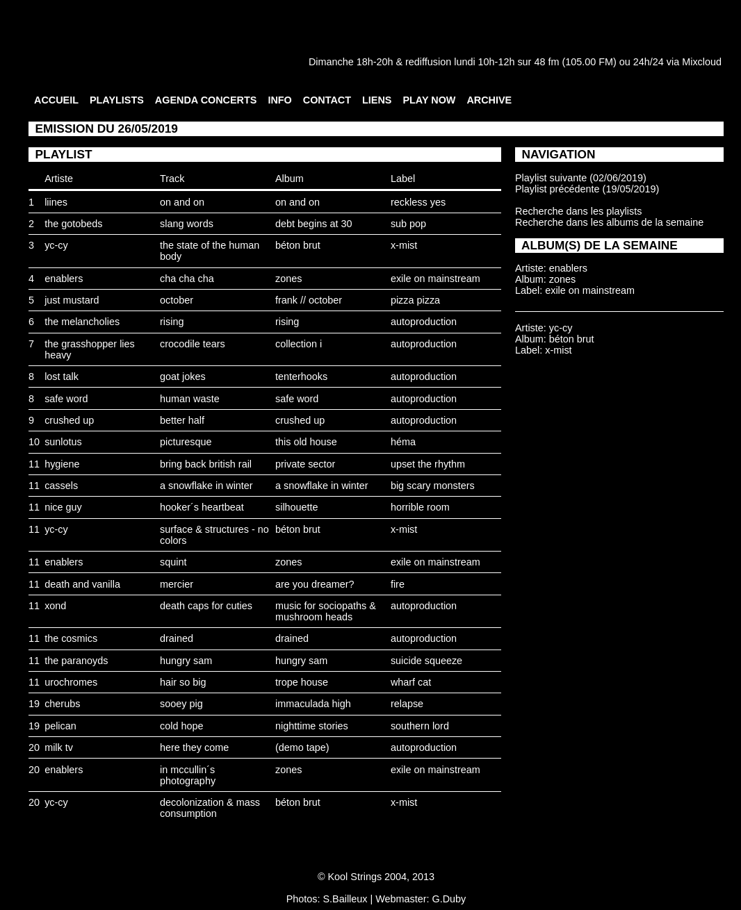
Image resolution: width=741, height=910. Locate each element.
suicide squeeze (426, 660)
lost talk (61, 376)
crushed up (69, 420)
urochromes (70, 682)
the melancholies (82, 321)
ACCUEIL (56, 100)
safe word (66, 398)
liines (55, 202)
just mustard (71, 300)
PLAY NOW (428, 100)
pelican (60, 725)
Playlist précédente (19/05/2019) (587, 189)
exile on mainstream (435, 278)
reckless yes (418, 202)
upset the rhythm (428, 464)
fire (398, 584)
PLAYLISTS (117, 100)
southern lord (420, 725)
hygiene (61, 464)
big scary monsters (433, 485)
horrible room (420, 507)
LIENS (376, 100)
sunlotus (63, 441)
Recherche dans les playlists (578, 211)
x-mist (404, 245)
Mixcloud (702, 61)
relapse (407, 703)
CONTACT (327, 100)
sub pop (408, 223)
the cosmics (70, 638)
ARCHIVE (489, 100)
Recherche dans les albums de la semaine (609, 222)
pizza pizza (415, 300)
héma (403, 441)
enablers (63, 278)
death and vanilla (82, 584)
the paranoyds (76, 660)
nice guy (63, 507)
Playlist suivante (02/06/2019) (580, 177)
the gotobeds (73, 223)
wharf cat (411, 682)
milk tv (58, 747)
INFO (279, 100)
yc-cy (56, 245)
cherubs (62, 703)
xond (55, 605)
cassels (61, 485)
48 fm (546, 61)
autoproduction (424, 321)
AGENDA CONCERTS (206, 100)
